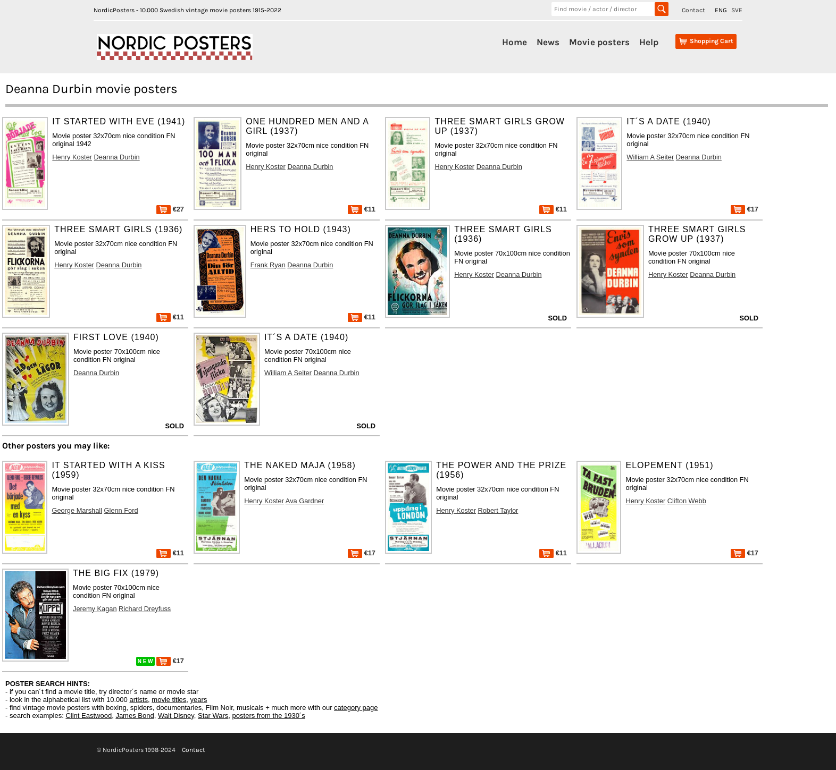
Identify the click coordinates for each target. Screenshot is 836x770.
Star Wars (213, 716)
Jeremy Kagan (95, 609)
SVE (736, 10)
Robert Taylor (498, 510)
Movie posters (599, 42)
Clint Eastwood (88, 716)
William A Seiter (650, 157)
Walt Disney (176, 716)
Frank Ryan (268, 265)
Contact (693, 10)
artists (138, 700)
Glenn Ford (121, 510)
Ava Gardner (305, 501)
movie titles (169, 700)
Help (648, 42)
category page (356, 708)
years (198, 700)
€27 (170, 209)
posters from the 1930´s (268, 716)
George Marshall (77, 510)
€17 (744, 209)
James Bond (134, 716)
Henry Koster (72, 157)
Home (514, 42)
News (548, 42)
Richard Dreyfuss (145, 609)
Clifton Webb (686, 501)
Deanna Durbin (117, 157)
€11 (361, 209)
